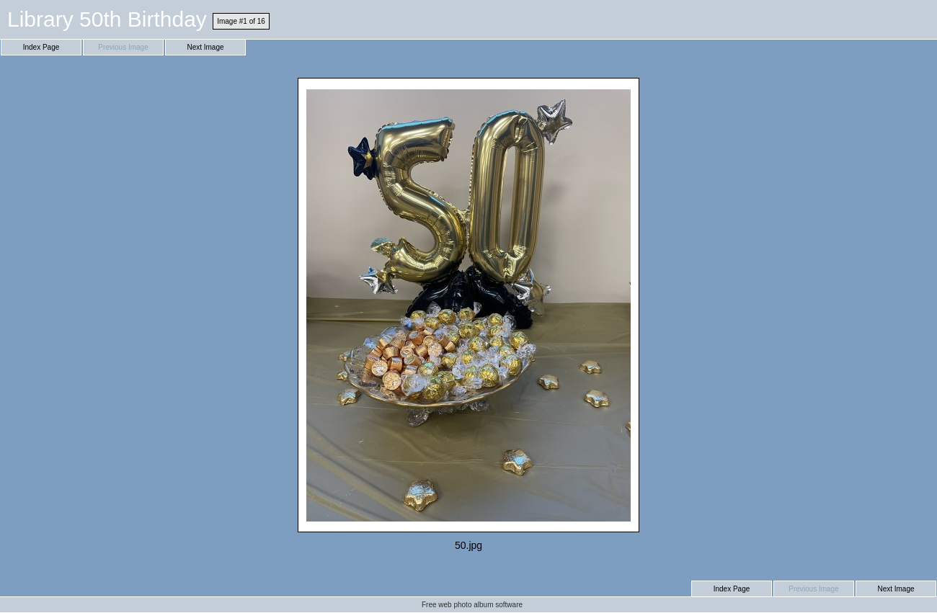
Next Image (205, 47)
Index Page (41, 47)
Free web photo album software (472, 605)
